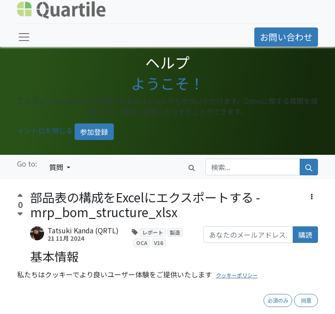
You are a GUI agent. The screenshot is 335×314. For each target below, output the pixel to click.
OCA (141, 242)
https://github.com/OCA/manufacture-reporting (150, 303)
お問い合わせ (286, 37)
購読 (305, 234)
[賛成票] (20, 196)
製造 (175, 232)
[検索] (309, 167)
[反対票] (20, 214)
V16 (158, 242)
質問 (57, 167)
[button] (311, 196)
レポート (152, 232)
